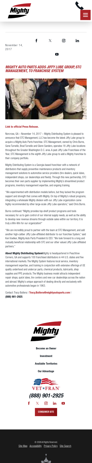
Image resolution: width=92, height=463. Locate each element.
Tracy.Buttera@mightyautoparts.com (49, 292)
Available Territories (46, 364)
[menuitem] (46, 348)
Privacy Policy (51, 446)
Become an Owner (46, 348)
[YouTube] (56, 54)
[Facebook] (36, 40)
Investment (46, 356)
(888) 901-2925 (14, 297)
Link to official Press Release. (22, 127)
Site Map (23, 446)
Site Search (65, 446)
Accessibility (36, 446)
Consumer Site (46, 412)
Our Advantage (46, 371)
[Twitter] (50, 40)
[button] (85, 15)
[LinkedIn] (77, 40)
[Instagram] (63, 40)
